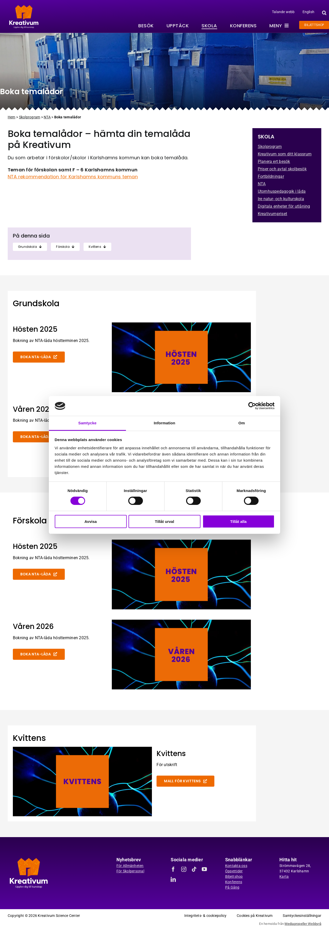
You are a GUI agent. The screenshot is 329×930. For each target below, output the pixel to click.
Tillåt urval (164, 521)
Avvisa (91, 521)
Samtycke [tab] (87, 423)
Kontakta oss (236, 866)
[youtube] (204, 869)
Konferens (233, 882)
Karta (284, 876)
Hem (11, 117)
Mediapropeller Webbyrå (303, 924)
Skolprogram (29, 117)
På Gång (232, 887)
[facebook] (173, 869)
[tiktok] (194, 869)
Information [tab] (164, 423)
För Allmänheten (130, 866)
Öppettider (234, 871)
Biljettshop (234, 876)
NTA (47, 117)
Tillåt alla (238, 521)
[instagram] (183, 869)
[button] (323, 12)
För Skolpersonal (130, 871)
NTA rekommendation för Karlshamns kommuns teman (73, 176)
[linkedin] (173, 879)
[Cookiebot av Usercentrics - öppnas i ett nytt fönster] (252, 406)
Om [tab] (241, 423)
